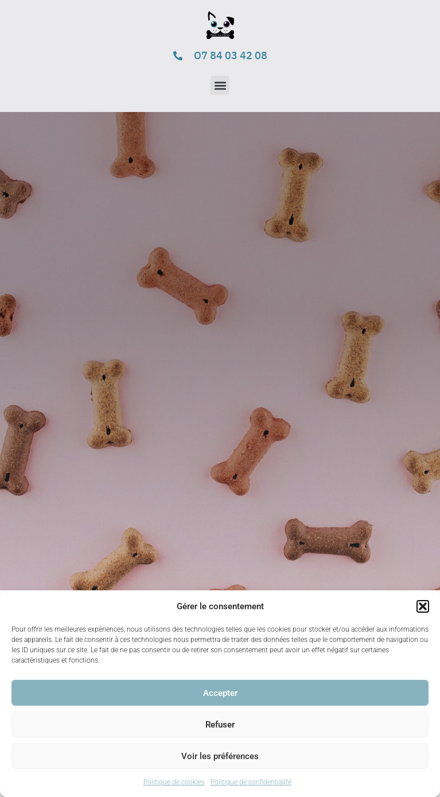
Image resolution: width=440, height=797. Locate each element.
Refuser (220, 724)
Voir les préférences (220, 756)
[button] (423, 606)
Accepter (220, 693)
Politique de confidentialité (251, 782)
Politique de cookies (174, 782)
